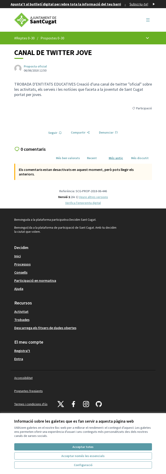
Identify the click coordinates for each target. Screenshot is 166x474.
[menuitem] (83, 256)
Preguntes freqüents (28, 391)
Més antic (116, 158)
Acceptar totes (83, 447)
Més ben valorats (68, 158)
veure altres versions (93, 197)
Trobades (21, 319)
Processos (22, 264)
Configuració (83, 465)
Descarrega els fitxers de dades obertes (45, 328)
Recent (92, 158)
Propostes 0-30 (52, 38)
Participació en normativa (35, 280)
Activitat (21, 311)
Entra (18, 359)
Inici (17, 256)
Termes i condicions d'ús (31, 404)
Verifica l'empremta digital (83, 203)
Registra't (22, 350)
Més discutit (140, 158)
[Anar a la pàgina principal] (65, 20)
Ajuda (18, 288)
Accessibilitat (23, 378)
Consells (20, 272)
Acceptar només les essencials (83, 456)
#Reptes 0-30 (24, 38)
